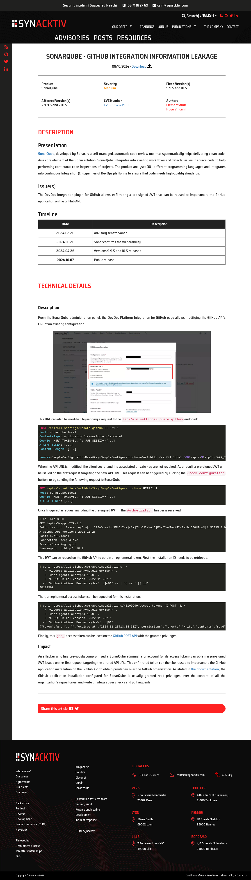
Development (24, 819)
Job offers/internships (29, 851)
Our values (22, 776)
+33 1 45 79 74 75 (148, 774)
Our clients (22, 787)
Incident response (86, 820)
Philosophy (23, 840)
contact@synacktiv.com (191, 774)
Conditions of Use (195, 876)
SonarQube (46, 153)
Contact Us (242, 876)
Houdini (80, 772)
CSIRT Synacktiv (85, 831)
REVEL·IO (21, 829)
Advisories (72, 37)
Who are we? (23, 771)
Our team (21, 792)
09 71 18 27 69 (138, 5)
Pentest (20, 808)
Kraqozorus (82, 767)
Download (139, 66)
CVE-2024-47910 (116, 105)
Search (190, 16)
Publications (185, 26)
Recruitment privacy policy (220, 876)
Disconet (80, 777)
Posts (103, 37)
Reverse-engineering (87, 809)
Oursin (79, 782)
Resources (134, 37)
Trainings (147, 26)
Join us (163, 26)
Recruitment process (28, 845)
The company (213, 26)
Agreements (23, 781)
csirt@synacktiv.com (172, 5)
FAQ (18, 856)
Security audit (83, 804)
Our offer (123, 26)
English (206, 15)
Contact (233, 26)
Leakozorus (82, 788)
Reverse (20, 813)
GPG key (227, 774)
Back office (22, 803)
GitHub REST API (125, 636)
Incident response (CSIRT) (31, 824)
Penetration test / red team (91, 799)
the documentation (205, 669)
